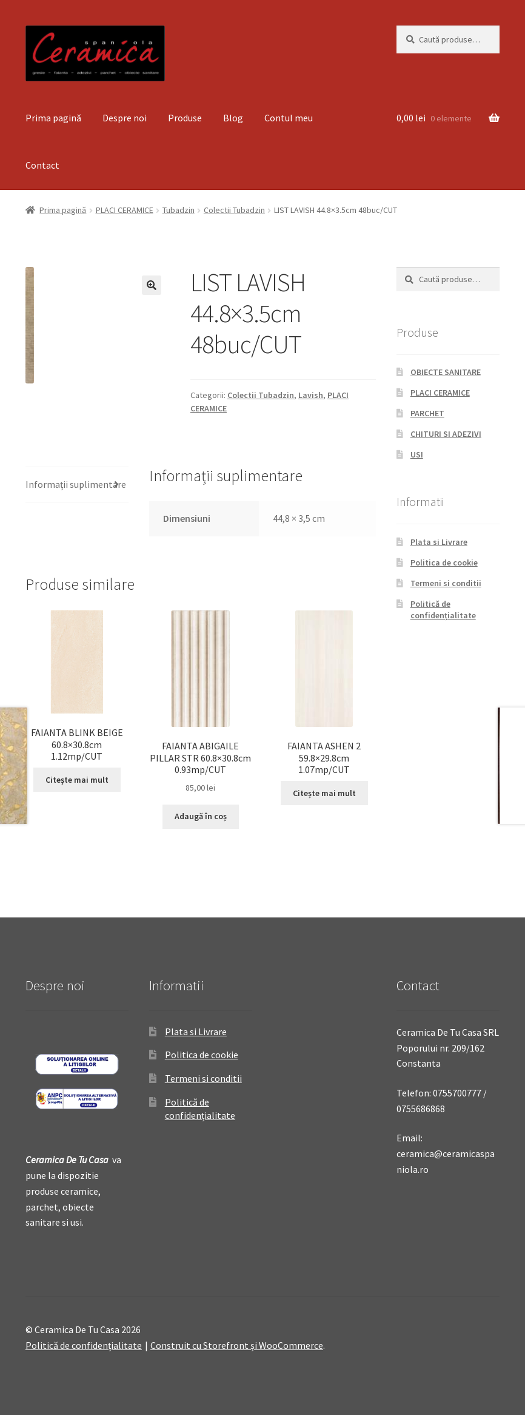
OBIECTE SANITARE (445, 371)
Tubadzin (178, 209)
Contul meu (288, 118)
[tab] (77, 485)
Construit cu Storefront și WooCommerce (236, 1345)
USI (416, 454)
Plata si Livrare (438, 541)
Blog (233, 118)
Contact (42, 165)
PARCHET (427, 413)
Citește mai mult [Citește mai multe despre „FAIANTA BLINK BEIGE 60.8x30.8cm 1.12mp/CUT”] (77, 779)
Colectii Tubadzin (234, 209)
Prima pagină (53, 118)
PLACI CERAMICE (124, 209)
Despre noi (124, 118)
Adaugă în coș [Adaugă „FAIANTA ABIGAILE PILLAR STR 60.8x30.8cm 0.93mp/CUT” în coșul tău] (201, 816)
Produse (185, 118)
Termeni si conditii (445, 583)
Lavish (310, 395)
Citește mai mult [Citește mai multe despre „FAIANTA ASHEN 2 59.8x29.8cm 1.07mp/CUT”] (324, 793)
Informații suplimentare (75, 484)
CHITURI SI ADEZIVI (445, 433)
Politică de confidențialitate (443, 609)
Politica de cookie (444, 562)
